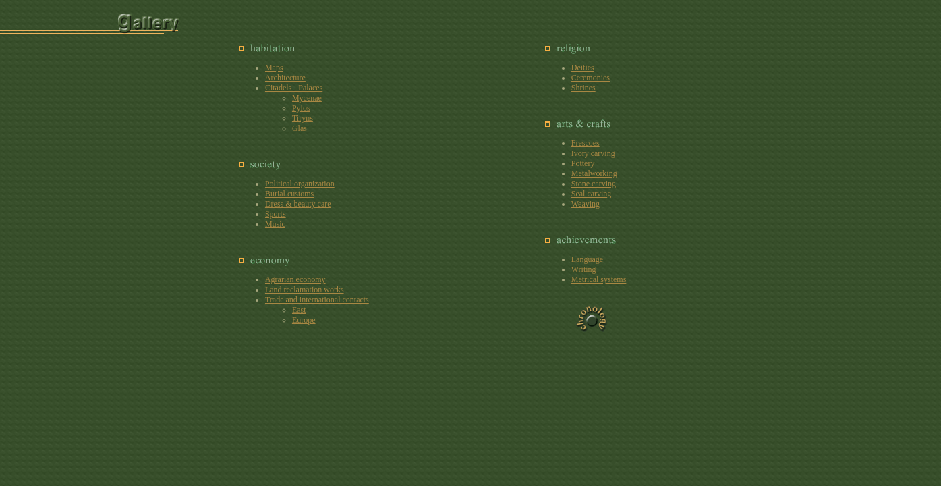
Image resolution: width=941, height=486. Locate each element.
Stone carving (593, 183)
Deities (582, 67)
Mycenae (307, 98)
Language (587, 259)
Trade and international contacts (317, 299)
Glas (299, 128)
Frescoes (585, 143)
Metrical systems (599, 279)
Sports (275, 214)
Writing (583, 269)
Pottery (583, 163)
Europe (304, 320)
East (299, 310)
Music (275, 224)
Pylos (301, 108)
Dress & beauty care (298, 204)
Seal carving (591, 193)
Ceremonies (590, 77)
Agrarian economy (295, 279)
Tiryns (302, 118)
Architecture (285, 77)
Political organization (300, 183)
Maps (274, 67)
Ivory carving (593, 153)
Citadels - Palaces (293, 87)
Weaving (585, 204)
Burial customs (289, 193)
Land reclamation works (304, 289)
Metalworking (594, 173)
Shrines (583, 87)
